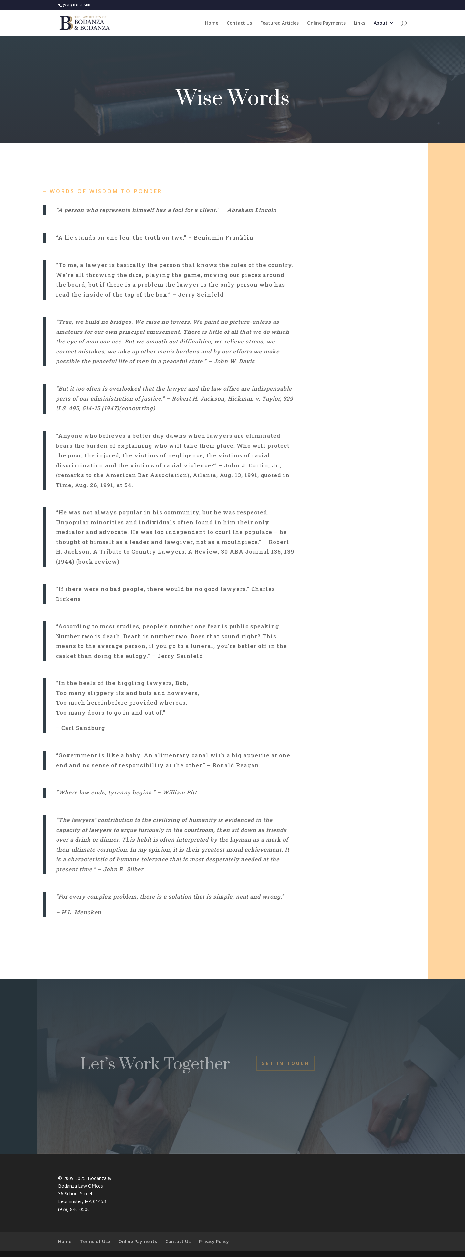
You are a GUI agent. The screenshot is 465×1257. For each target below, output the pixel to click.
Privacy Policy (214, 1241)
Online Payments (326, 23)
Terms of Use (95, 1241)
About (381, 23)
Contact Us (239, 23)
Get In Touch (285, 1063)
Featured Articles (279, 23)
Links (359, 23)
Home (211, 23)
